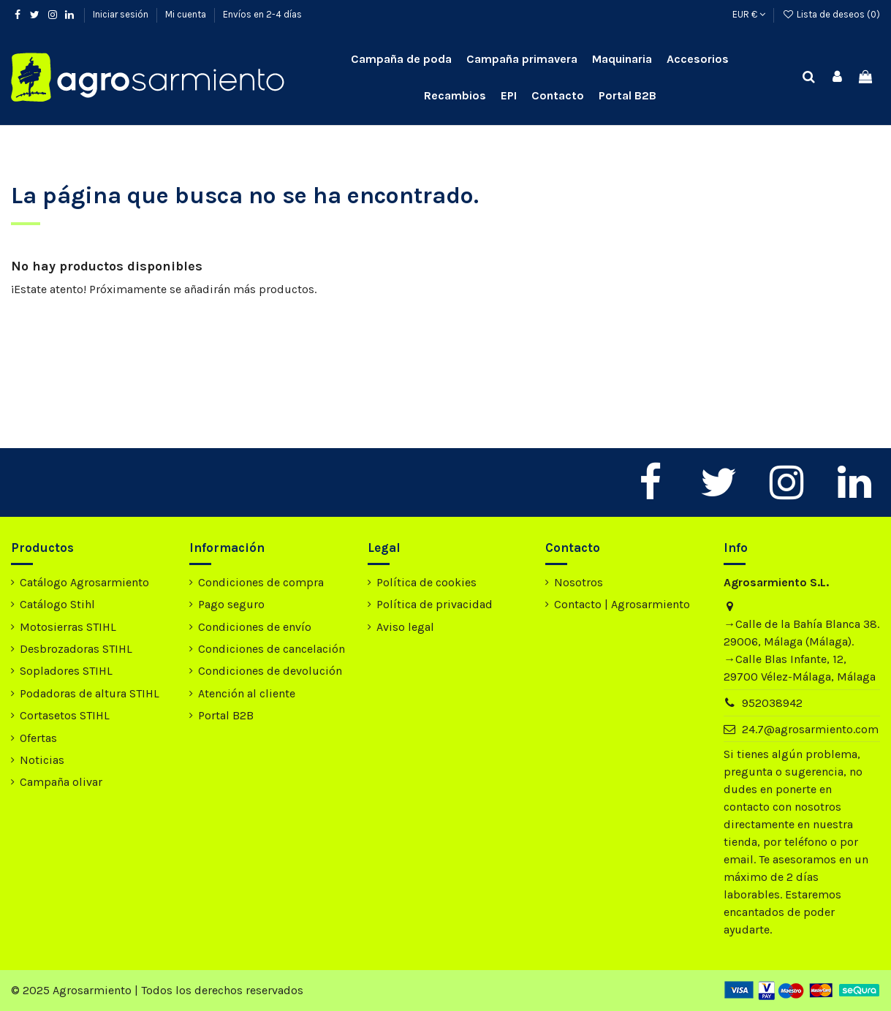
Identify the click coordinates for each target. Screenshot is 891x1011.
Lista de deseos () (831, 14)
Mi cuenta (186, 14)
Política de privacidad (434, 604)
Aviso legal (405, 627)
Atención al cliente (246, 693)
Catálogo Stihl (57, 604)
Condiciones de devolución (270, 671)
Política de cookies (426, 582)
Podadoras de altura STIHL (89, 693)
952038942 (772, 703)
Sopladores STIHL (66, 671)
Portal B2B (226, 715)
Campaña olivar (61, 782)
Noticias (42, 760)
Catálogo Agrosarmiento (84, 582)
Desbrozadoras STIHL (76, 649)
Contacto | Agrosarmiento (622, 604)
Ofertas (38, 738)
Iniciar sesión (122, 14)
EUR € (748, 14)
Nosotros (578, 582)
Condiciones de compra (261, 582)
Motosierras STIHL (68, 627)
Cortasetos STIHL (65, 715)
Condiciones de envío (254, 627)
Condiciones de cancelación (271, 649)
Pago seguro (231, 604)
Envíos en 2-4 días (262, 14)
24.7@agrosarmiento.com (810, 729)
